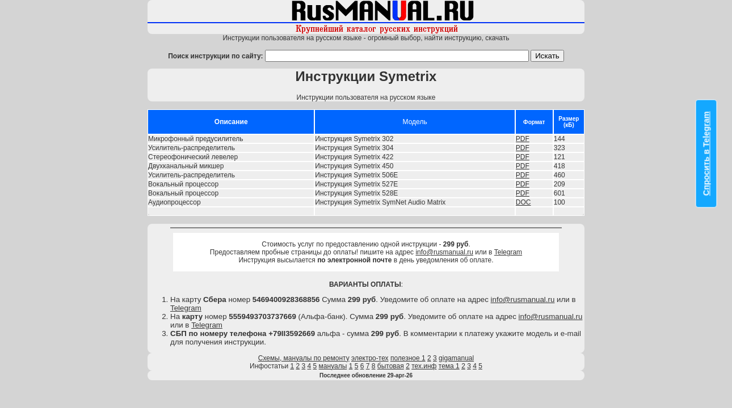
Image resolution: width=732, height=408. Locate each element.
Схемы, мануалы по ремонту (304, 358)
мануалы (333, 366)
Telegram (508, 252)
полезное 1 (408, 358)
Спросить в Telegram (706, 154)
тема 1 (449, 366)
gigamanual (456, 358)
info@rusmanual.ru (444, 252)
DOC (523, 202)
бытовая (390, 366)
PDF (522, 139)
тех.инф (423, 366)
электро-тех (370, 358)
